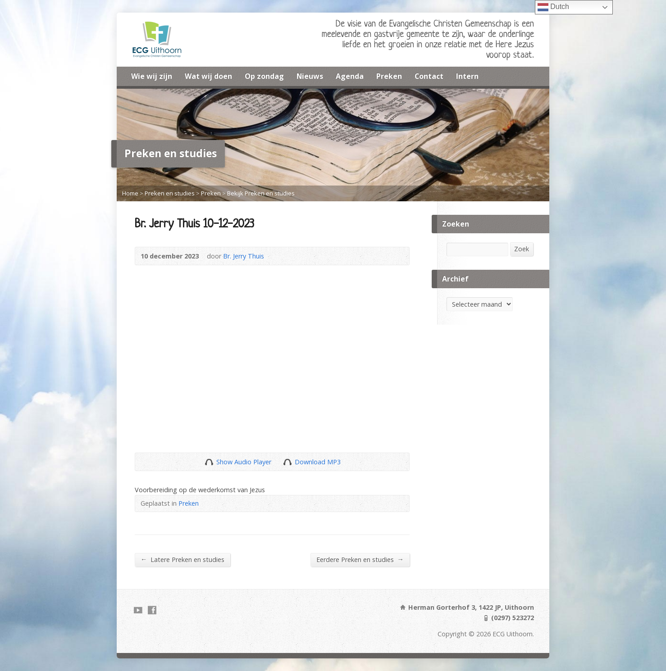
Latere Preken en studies (182, 559)
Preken (389, 76)
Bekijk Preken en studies (261, 193)
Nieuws (310, 76)
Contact (429, 76)
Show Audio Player (209, 462)
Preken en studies (170, 193)
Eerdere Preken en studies (360, 559)
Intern (467, 76)
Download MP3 (318, 462)
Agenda (350, 76)
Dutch (553, 7)
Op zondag (264, 76)
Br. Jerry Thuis (243, 256)
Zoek (521, 249)
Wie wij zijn (151, 76)
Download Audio (287, 462)
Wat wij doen (208, 76)
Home (130, 193)
